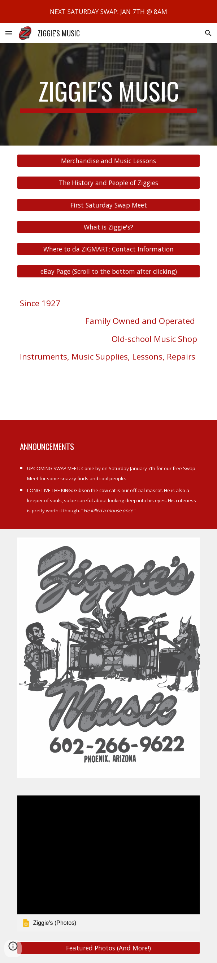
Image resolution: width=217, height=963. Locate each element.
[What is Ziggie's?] (108, 227)
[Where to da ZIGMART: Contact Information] (108, 249)
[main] (108, 94)
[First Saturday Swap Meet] (108, 205)
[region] (108, 11)
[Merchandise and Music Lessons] (108, 161)
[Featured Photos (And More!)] (108, 947)
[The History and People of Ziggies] (108, 183)
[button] (8, 33)
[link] (108, 863)
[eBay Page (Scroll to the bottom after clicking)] (108, 271)
